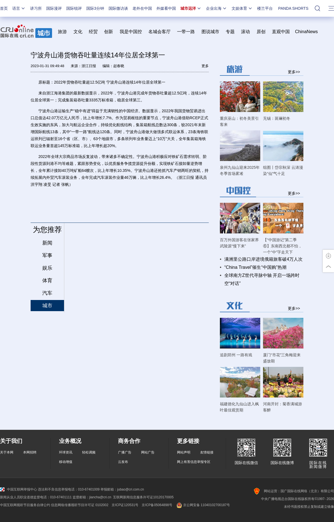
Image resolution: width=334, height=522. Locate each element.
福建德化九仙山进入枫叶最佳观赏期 (239, 407)
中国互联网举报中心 (18, 489)
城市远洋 (191, 8)
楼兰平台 (265, 8)
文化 (77, 31)
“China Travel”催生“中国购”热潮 (255, 267)
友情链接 (206, 452)
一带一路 (186, 31)
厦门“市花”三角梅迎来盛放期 (282, 358)
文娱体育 (242, 8)
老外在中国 (142, 8)
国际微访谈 (118, 8)
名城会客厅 (159, 31)
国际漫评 (54, 8)
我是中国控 (131, 31)
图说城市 (210, 31)
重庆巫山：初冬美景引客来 (239, 121)
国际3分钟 (95, 8)
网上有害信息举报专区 (193, 462)
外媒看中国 (166, 8)
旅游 (62, 31)
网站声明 (183, 452)
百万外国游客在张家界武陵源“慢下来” (239, 243)
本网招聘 (29, 452)
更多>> (294, 72)
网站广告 (147, 452)
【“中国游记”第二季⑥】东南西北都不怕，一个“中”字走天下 (282, 246)
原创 (261, 31)
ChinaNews (306, 31)
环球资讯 (65, 452)
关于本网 (6, 452)
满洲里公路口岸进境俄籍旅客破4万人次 (263, 259)
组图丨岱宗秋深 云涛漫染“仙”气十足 (283, 170)
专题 (230, 31)
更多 (205, 66)
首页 (4, 8)
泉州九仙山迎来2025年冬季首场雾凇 (240, 170)
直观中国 (281, 31)
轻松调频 (88, 452)
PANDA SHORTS (293, 8)
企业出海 (216, 8)
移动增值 (65, 462)
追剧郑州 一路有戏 (236, 355)
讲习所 (36, 8)
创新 (108, 31)
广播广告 (124, 452)
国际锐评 (74, 8)
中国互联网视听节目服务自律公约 (25, 505)
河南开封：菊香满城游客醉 (282, 407)
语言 (19, 8)
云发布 (123, 462)
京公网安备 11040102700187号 (203, 505)
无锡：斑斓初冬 (276, 118)
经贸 (95, 31)
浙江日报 (89, 66)
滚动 (245, 31)
